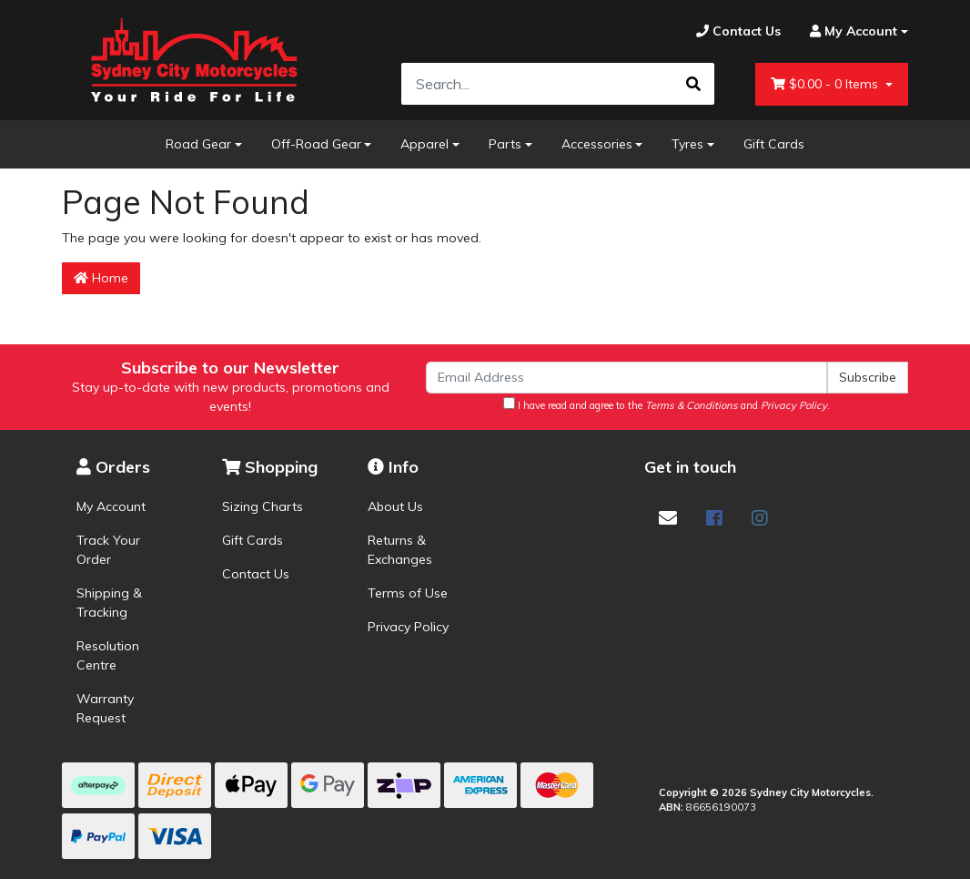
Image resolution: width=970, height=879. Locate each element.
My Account (111, 506)
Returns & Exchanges (400, 549)
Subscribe (867, 377)
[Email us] (668, 517)
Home (101, 278)
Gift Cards (773, 144)
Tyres (687, 144)
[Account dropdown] (851, 31)
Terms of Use (408, 593)
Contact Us (255, 574)
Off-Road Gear (316, 144)
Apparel (424, 144)
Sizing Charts (262, 506)
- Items (826, 84)
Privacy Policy (408, 626)
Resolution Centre (107, 655)
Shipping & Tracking (109, 602)
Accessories (596, 144)
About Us (395, 506)
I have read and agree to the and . (666, 404)
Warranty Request (105, 708)
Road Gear (198, 144)
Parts (505, 144)
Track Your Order (108, 549)
